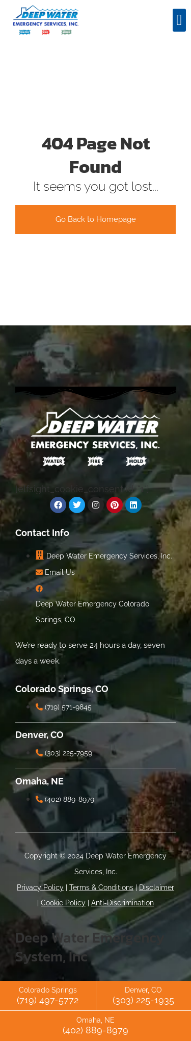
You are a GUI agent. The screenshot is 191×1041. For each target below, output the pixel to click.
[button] (179, 20)
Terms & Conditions (101, 887)
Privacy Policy (40, 887)
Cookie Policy (63, 903)
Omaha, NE (95, 1020)
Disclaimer (156, 887)
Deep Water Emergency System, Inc (90, 947)
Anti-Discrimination (122, 903)
